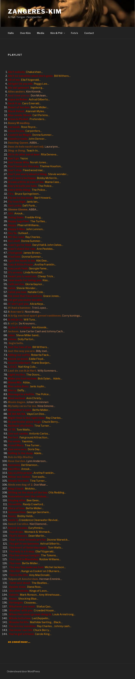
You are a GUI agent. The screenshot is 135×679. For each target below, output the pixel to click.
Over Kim (25, 33)
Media (40, 33)
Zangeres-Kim (35, 11)
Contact (89, 33)
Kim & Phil (58, 33)
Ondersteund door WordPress (23, 671)
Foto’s (74, 33)
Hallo (11, 33)
